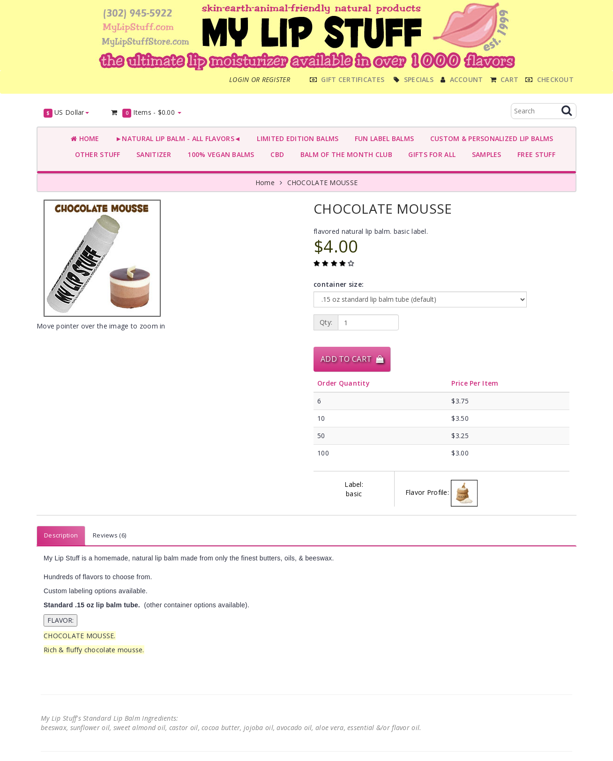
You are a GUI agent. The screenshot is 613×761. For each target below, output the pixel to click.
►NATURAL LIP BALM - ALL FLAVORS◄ (176, 138)
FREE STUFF (534, 154)
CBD (275, 154)
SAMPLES (484, 154)
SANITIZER (152, 154)
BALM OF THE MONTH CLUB (344, 154)
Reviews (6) (109, 535)
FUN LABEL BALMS (382, 138)
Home (85, 138)
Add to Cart (352, 359)
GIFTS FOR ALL (430, 154)
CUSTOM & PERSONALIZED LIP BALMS (489, 138)
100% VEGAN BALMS (219, 154)
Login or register (259, 79)
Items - (146, 113)
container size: (339, 284)
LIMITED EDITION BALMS (295, 138)
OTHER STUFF (95, 154)
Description (61, 535)
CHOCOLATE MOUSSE (322, 182)
